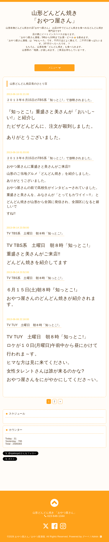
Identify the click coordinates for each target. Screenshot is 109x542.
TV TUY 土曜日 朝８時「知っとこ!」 (34, 325)
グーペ (86, 536)
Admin (95, 536)
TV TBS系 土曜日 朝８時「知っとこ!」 (35, 233)
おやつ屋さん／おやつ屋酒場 (30, 536)
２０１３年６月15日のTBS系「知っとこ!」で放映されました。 (50, 99)
